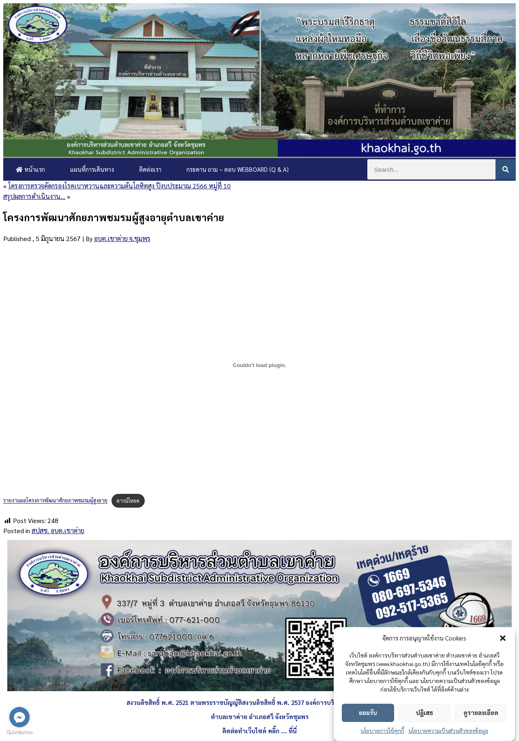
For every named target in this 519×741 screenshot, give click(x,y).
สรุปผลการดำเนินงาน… (34, 196)
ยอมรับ (368, 712)
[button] (503, 638)
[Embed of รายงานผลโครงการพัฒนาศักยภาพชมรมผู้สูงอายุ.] (259, 365)
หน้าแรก (30, 169)
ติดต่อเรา (150, 169)
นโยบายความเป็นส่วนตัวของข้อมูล (448, 730)
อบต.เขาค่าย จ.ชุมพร (122, 238)
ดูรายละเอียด (480, 712)
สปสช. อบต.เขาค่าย (58, 530)
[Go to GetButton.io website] (19, 732)
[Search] (505, 169)
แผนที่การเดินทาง (92, 169)
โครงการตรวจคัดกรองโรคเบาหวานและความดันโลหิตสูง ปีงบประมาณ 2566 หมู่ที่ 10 (119, 186)
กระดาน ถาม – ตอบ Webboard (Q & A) (238, 169)
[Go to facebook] (19, 717)
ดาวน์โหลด (127, 500)
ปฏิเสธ (424, 712)
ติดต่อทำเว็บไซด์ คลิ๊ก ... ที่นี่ (259, 731)
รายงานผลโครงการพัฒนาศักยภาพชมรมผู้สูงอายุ (55, 500)
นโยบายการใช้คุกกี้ (382, 730)
